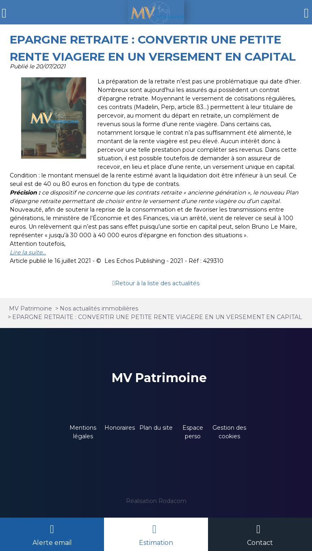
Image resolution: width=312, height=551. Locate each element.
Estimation (156, 543)
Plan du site (156, 427)
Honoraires (119, 427)
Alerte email (52, 543)
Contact (260, 543)
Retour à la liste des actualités (157, 283)
